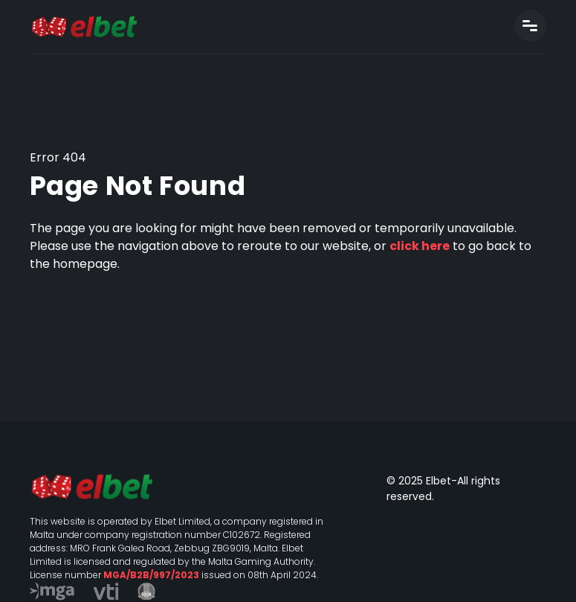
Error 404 (58, 157)
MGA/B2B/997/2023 (151, 575)
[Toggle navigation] (530, 26)
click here (419, 245)
